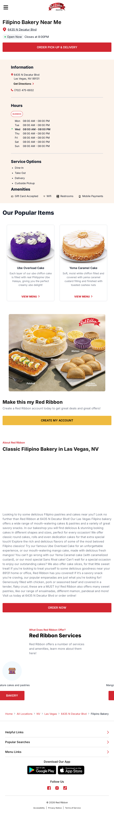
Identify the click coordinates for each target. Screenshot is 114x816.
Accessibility (39, 808)
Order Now (57, 607)
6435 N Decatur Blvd (22, 29)
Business (17, 114)
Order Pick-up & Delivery (57, 47)
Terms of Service (73, 808)
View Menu (30, 296)
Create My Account (57, 420)
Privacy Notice (55, 808)
